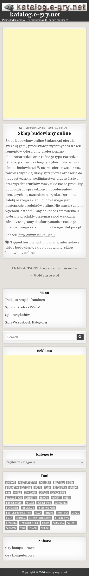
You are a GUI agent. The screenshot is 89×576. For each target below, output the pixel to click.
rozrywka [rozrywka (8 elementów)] (62, 513)
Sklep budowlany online (44, 133)
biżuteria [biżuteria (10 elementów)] (59, 482)
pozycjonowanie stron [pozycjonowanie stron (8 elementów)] (18, 513)
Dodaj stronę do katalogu (25, 300)
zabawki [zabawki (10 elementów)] (33, 528)
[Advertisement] (44, 73)
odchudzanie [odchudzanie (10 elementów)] (44, 502)
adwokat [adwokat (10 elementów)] (10, 482)
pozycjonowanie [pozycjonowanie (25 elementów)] (46, 507)
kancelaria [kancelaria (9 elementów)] (30, 492)
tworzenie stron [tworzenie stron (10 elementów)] (29, 523)
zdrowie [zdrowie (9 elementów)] (45, 528)
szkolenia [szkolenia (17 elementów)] (11, 523)
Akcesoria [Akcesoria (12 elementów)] (45, 482)
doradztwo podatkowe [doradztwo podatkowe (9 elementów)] (18, 487)
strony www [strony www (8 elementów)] (62, 518)
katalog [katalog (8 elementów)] (44, 492)
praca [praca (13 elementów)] (38, 513)
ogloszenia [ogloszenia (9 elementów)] (61, 502)
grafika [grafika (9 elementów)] (73, 487)
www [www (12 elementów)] (22, 528)
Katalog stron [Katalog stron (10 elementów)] (14, 497)
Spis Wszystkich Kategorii (26, 322)
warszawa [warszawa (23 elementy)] (58, 523)
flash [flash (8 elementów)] (47, 487)
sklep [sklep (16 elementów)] (9, 518)
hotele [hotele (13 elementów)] (17, 492)
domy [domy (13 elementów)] (70, 482)
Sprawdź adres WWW (22, 307)
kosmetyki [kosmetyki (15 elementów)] (30, 497)
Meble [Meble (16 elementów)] (67, 497)
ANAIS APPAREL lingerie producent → (44, 268)
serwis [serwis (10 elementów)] (75, 513)
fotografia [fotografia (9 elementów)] (60, 487)
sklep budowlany (48, 247)
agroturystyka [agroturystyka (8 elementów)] (27, 482)
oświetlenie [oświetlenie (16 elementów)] (12, 507)
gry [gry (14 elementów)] (8, 492)
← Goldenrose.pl (44, 275)
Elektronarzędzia (32, 128)
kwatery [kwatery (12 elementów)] (56, 497)
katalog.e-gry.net (35, 14)
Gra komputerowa (19, 555)
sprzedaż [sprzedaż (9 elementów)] (21, 518)
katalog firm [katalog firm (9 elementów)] (58, 492)
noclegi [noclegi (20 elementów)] (30, 502)
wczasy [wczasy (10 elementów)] (71, 523)
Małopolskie (61, 128)
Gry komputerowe (20, 548)
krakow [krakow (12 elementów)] (44, 497)
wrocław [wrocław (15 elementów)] (11, 528)
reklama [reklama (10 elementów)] (49, 513)
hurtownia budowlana (40, 242)
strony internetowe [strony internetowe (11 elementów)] (40, 518)
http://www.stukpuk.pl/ (36, 235)
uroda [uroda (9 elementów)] (45, 523)
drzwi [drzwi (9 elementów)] (38, 487)
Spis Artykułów (17, 315)
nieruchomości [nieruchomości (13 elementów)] (14, 502)
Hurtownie (48, 128)
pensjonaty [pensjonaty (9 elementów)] (28, 507)
